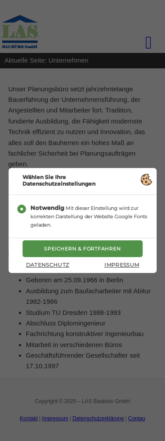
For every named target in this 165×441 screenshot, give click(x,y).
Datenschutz (48, 265)
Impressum (121, 265)
